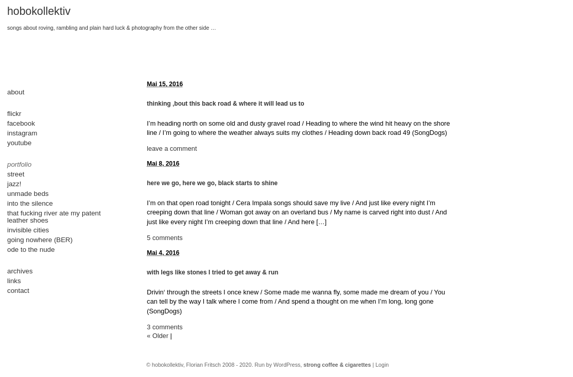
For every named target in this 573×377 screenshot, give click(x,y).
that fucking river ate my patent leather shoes (54, 216)
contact (18, 290)
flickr (14, 113)
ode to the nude (31, 249)
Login (382, 365)
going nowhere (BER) (39, 240)
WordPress (287, 365)
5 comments (165, 238)
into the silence (30, 203)
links (14, 281)
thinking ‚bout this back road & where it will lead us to (225, 103)
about (15, 92)
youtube (19, 143)
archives (20, 271)
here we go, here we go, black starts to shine (212, 183)
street (15, 174)
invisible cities (28, 230)
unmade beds (28, 193)
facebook (21, 123)
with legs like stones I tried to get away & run (212, 272)
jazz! (14, 184)
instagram (22, 133)
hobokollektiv (38, 11)
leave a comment (172, 148)
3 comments (165, 327)
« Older (157, 336)
